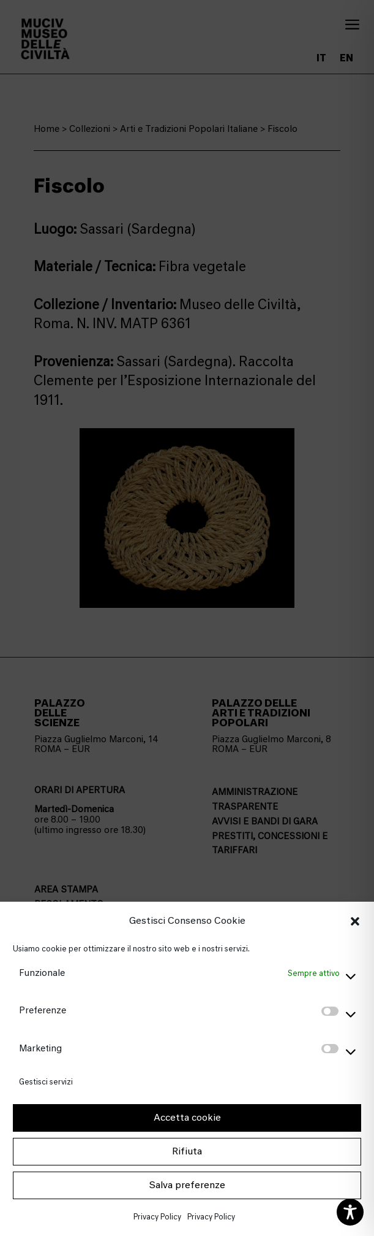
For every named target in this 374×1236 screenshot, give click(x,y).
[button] (355, 921)
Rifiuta (187, 1151)
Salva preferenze (187, 1185)
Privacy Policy (157, 1216)
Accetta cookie (187, 1117)
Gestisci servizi (46, 1081)
